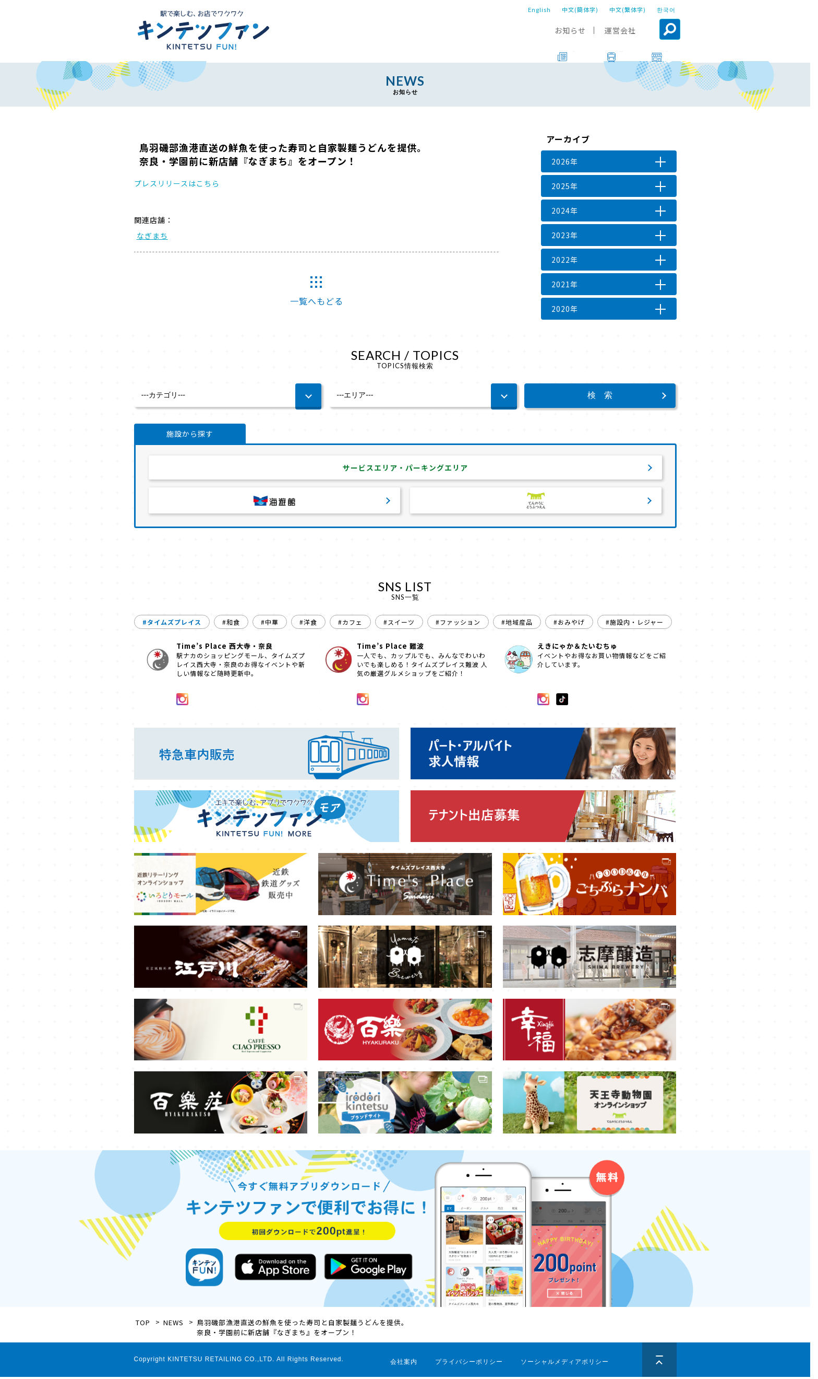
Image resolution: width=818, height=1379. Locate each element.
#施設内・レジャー (635, 624)
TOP (143, 1324)
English (539, 9)
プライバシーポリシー (469, 1364)
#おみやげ (569, 624)
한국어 (666, 9)
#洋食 (308, 624)
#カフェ (350, 624)
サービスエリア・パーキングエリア (405, 468)
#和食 (231, 624)
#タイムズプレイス (171, 624)
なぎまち (152, 235)
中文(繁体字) (627, 9)
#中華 (270, 624)
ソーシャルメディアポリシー (565, 1364)
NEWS (173, 1324)
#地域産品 (517, 624)
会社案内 (403, 1364)
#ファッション (458, 624)
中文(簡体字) (580, 9)
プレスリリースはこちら (177, 183)
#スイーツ (399, 624)
